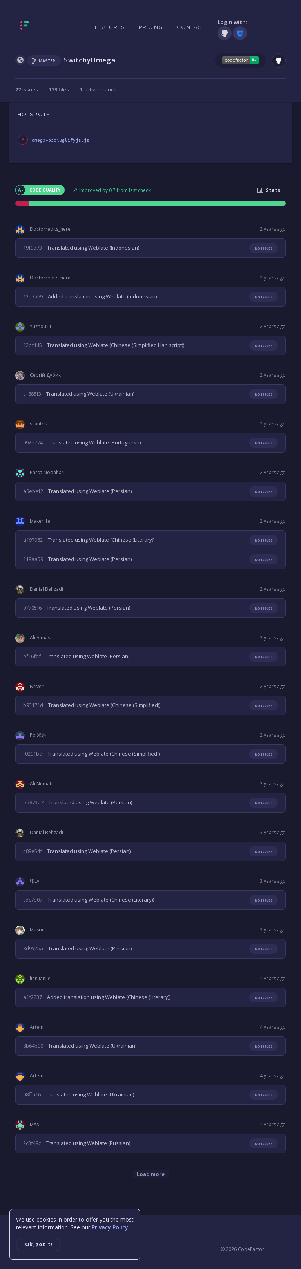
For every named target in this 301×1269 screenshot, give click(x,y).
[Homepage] (49, 27)
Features (110, 27)
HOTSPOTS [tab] (33, 114)
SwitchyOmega (89, 59)
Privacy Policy (110, 1227)
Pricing (151, 27)
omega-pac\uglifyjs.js (60, 140)
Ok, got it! (38, 1244)
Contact (191, 27)
